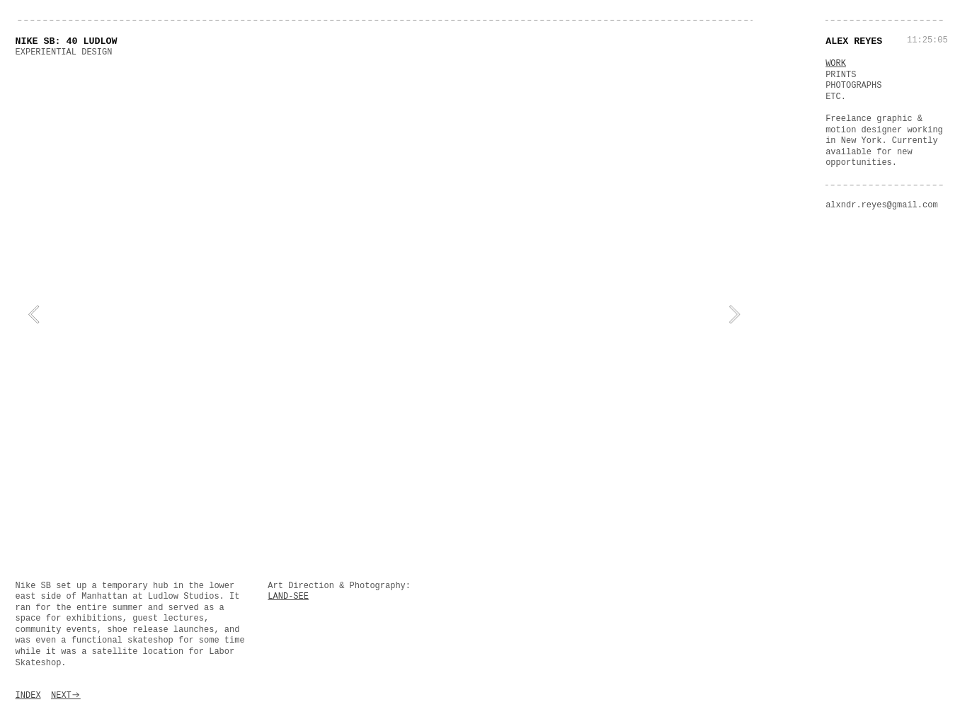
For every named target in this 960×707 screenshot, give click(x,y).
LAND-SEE (288, 597)
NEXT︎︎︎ (66, 696)
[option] (384, 314)
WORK (835, 64)
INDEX (28, 696)
